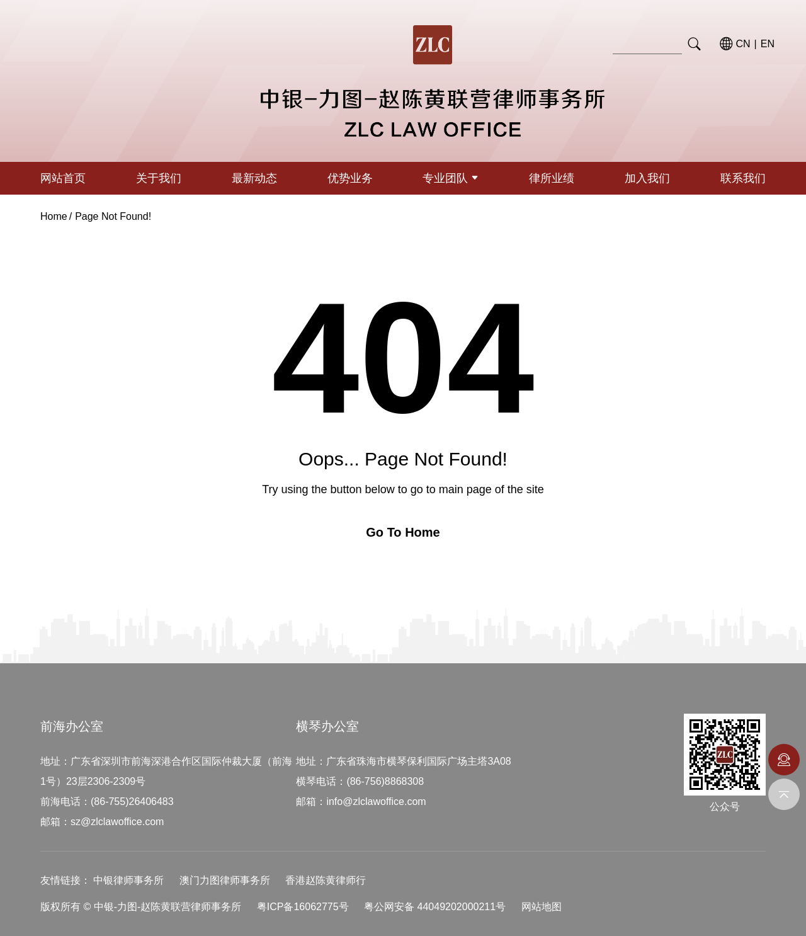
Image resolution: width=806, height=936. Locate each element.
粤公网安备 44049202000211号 (435, 906)
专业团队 (451, 178)
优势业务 (350, 178)
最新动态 (254, 178)
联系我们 (743, 178)
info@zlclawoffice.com (376, 801)
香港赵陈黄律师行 (325, 880)
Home (53, 216)
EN (768, 43)
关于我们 (158, 178)
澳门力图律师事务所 (224, 880)
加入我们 (647, 178)
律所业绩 (551, 178)
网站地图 (541, 906)
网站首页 (63, 178)
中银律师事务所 (128, 880)
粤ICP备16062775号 (303, 906)
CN (743, 43)
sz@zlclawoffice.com (117, 821)
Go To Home (403, 532)
